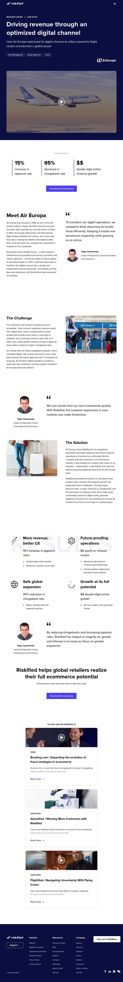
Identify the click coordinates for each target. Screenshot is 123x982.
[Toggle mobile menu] (115, 4)
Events (78, 956)
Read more (37, 779)
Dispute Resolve (35, 956)
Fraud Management (15, 55)
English (13, 945)
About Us (79, 948)
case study (32, 17)
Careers (79, 943)
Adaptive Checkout (36, 948)
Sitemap (55, 973)
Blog (54, 948)
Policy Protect (34, 960)
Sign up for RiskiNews (108, 939)
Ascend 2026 (58, 969)
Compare (56, 960)
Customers (80, 965)
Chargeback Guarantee (37, 952)
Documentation (58, 952)
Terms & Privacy (82, 969)
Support (55, 956)
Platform (32, 943)
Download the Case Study (61, 188)
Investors (79, 952)
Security (79, 973)
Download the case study (61, 696)
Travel (47, 55)
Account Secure (35, 965)
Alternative (57, 965)
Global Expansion (34, 55)
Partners (79, 960)
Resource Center (14, 17)
